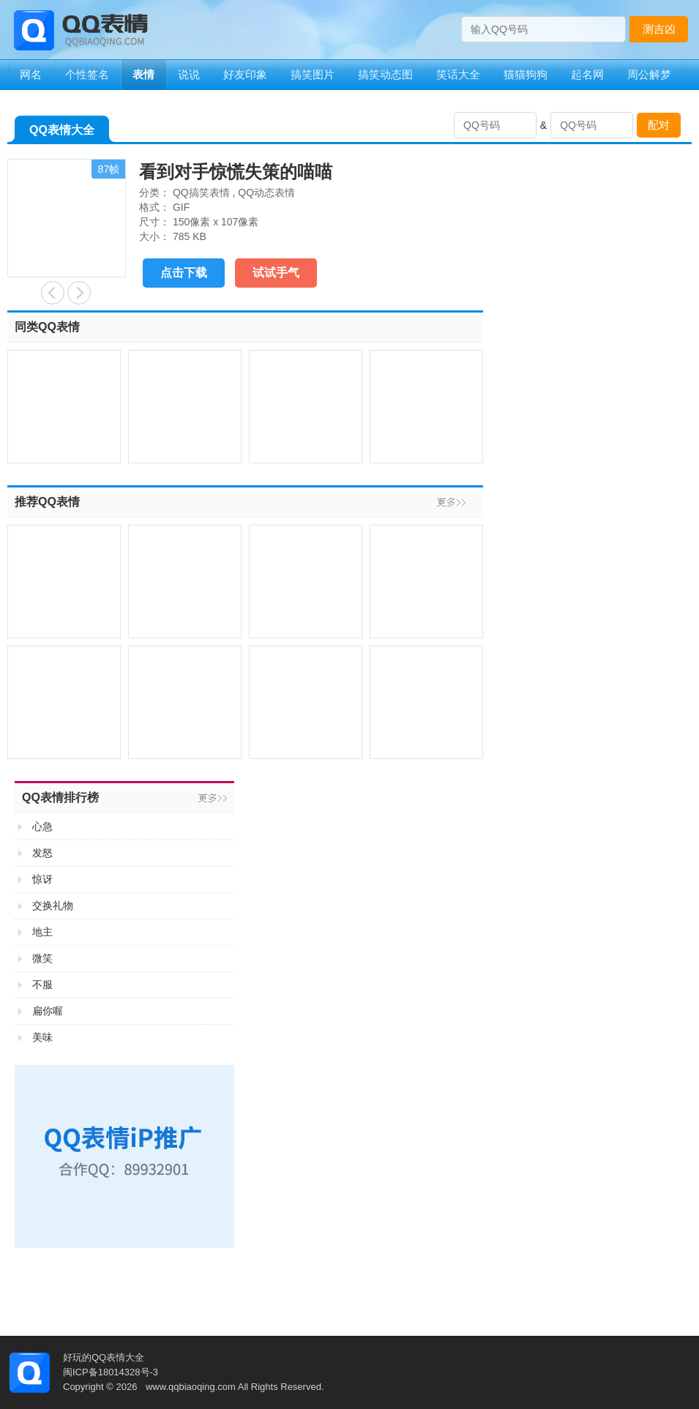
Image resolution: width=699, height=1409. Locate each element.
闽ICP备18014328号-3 (110, 1372)
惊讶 (42, 879)
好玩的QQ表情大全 (103, 1357)
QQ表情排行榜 (60, 797)
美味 (42, 1037)
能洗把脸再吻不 (52, 292)
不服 (42, 984)
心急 (42, 826)
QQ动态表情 (266, 192)
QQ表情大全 (62, 133)
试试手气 (276, 272)
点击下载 (183, 272)
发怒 (42, 853)
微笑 (42, 958)
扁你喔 (47, 1011)
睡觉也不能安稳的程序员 (79, 292)
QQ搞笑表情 (201, 192)
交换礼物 (52, 905)
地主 (42, 932)
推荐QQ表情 (47, 502)
